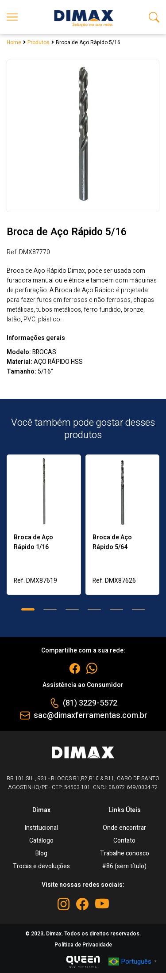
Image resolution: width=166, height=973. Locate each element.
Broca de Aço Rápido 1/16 (33, 542)
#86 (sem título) (124, 866)
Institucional (41, 827)
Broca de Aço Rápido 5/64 (112, 542)
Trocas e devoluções (41, 866)
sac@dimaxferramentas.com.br (90, 715)
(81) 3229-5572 (90, 703)
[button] (28, 609)
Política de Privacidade (83, 945)
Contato (124, 840)
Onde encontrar (124, 827)
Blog (41, 853)
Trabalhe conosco (124, 853)
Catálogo (41, 840)
